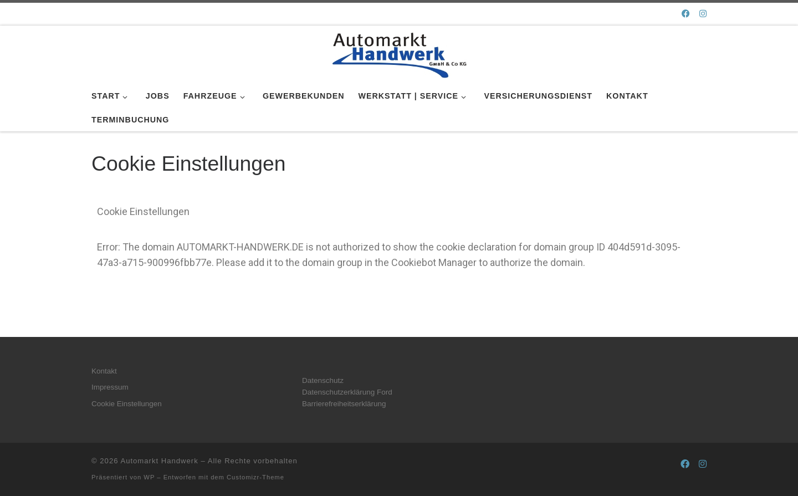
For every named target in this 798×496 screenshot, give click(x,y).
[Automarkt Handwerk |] (399, 53)
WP (149, 477)
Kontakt (104, 371)
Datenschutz (323, 380)
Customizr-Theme (255, 477)
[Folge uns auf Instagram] (703, 13)
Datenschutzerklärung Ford (347, 392)
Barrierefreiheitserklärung (344, 404)
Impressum (110, 387)
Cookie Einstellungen (126, 404)
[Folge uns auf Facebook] (686, 13)
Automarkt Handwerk (159, 461)
